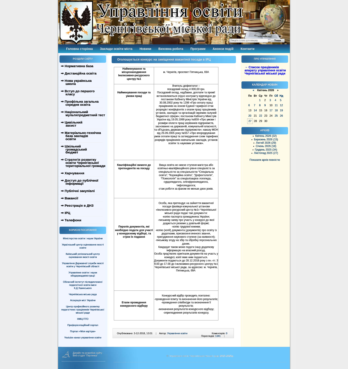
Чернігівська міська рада (83, 294)
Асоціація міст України (82, 300)
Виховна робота (170, 49)
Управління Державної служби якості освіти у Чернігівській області (83, 265)
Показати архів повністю (265, 159)
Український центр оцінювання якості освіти (83, 246)
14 (255, 110)
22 (260, 115)
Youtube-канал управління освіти (82, 337)
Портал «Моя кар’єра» (83, 331)
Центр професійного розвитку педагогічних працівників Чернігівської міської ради (82, 309)
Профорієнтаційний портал (82, 325)
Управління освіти (177, 333)
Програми (198, 49)
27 (250, 121)
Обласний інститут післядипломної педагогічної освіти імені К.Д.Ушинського (83, 285)
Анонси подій (223, 49)
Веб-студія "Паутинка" (85, 355)
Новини (145, 49)
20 (249, 115)
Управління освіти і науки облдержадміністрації (83, 274)
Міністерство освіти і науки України (83, 238)
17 (270, 110)
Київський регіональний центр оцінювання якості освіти (83, 255)
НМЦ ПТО (83, 319)
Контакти (248, 49)
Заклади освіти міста (116, 49)
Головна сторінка (79, 49)
